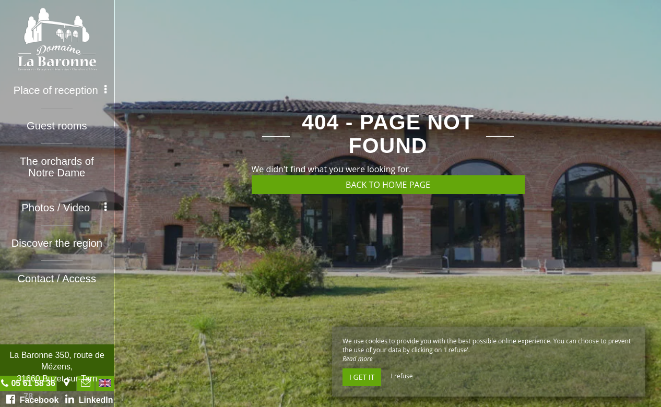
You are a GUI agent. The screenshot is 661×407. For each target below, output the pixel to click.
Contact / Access (58, 276)
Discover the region (57, 241)
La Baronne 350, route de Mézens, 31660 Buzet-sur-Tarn (57, 367)
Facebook (33, 399)
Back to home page (388, 184)
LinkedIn (90, 399)
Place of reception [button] (61, 90)
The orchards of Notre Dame (57, 165)
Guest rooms (57, 125)
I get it (361, 377)
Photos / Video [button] (64, 206)
